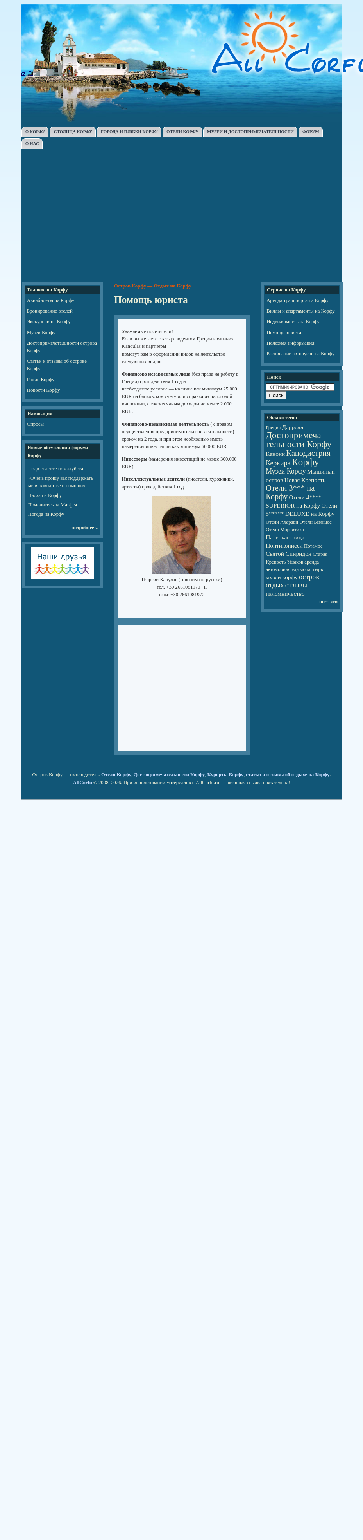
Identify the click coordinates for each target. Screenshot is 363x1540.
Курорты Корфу (225, 774)
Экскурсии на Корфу (49, 321)
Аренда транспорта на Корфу (297, 300)
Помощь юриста (283, 332)
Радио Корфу (41, 379)
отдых (275, 585)
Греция (273, 427)
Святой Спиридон (288, 553)
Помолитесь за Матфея (52, 505)
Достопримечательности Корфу (169, 774)
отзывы (296, 585)
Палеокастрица (285, 537)
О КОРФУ (35, 131)
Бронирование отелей (50, 311)
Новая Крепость (304, 480)
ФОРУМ (310, 131)
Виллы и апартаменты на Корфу (300, 311)
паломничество (285, 593)
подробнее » (85, 527)
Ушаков (295, 562)
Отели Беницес (315, 522)
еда (295, 569)
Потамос (313, 546)
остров (309, 577)
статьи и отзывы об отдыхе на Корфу (287, 774)
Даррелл (293, 427)
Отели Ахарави (282, 522)
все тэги (328, 601)
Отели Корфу (116, 774)
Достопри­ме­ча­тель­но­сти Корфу (298, 439)
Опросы (35, 424)
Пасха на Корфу (45, 495)
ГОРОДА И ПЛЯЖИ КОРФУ (129, 131)
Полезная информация (290, 343)
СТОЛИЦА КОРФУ (73, 131)
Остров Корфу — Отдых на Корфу (152, 286)
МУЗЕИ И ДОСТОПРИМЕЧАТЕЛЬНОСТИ (250, 131)
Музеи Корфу (41, 332)
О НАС (32, 143)
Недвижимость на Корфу (293, 321)
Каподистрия (308, 453)
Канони (275, 453)
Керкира (278, 463)
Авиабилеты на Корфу (50, 300)
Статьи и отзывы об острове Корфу (57, 364)
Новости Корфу (43, 390)
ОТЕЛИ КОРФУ (182, 131)
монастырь (311, 569)
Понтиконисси (284, 545)
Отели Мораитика (285, 529)
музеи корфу (282, 577)
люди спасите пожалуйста (55, 469)
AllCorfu (82, 782)
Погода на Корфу (46, 514)
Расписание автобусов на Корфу (300, 353)
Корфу (305, 462)
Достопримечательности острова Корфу (62, 346)
